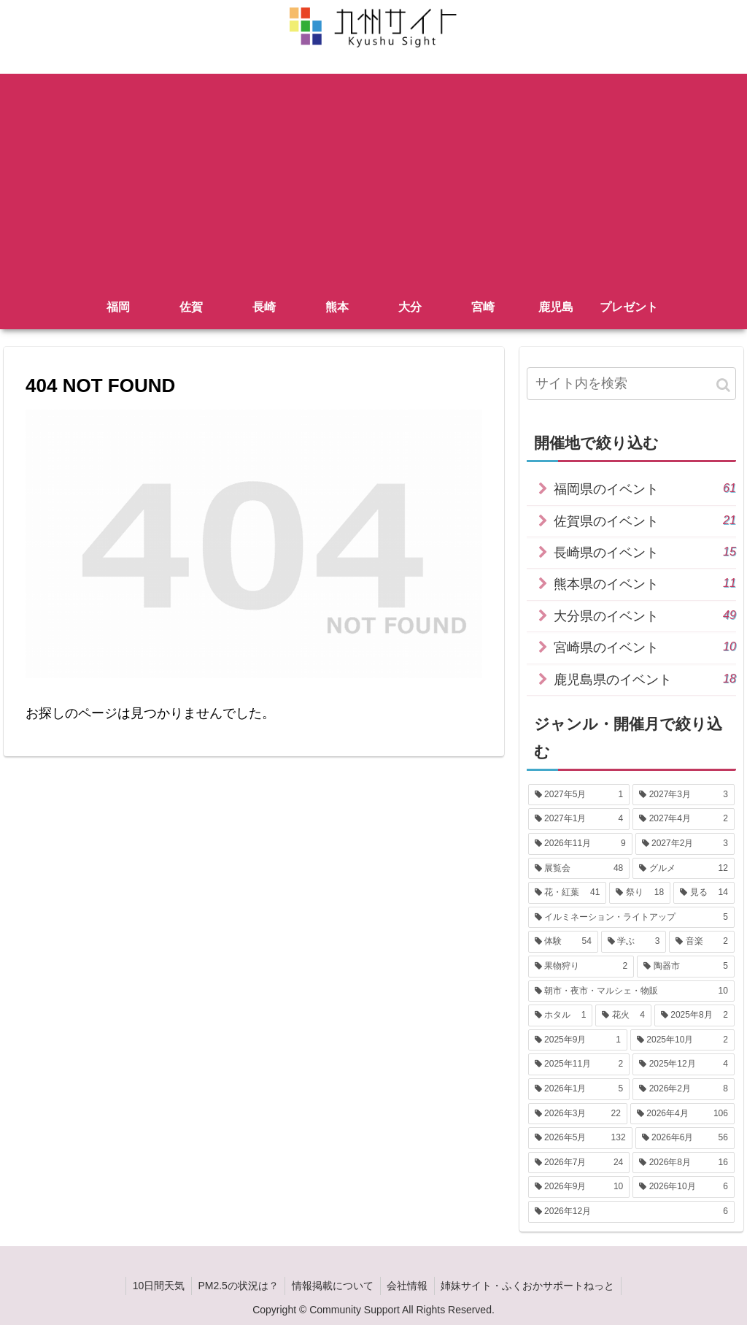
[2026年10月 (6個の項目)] (683, 1187)
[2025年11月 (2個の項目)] (579, 1064)
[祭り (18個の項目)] (639, 893)
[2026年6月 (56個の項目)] (685, 1138)
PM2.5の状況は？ (236, 1285)
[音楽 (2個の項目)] (702, 942)
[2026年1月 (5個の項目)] (579, 1089)
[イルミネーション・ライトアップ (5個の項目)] (631, 918)
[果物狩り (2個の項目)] (581, 967)
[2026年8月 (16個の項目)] (683, 1163)
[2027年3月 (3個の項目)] (683, 795)
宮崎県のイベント (645, 646)
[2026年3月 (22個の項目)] (577, 1114)
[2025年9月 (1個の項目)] (577, 1040)
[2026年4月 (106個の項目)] (682, 1114)
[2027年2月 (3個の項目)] (685, 844)
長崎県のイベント (645, 551)
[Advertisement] (373, 176)
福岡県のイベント (645, 488)
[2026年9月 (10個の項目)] (579, 1187)
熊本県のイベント (645, 583)
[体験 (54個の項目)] (563, 942)
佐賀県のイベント (645, 520)
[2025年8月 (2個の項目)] (694, 1015)
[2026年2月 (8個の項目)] (683, 1089)
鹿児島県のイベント (645, 678)
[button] (723, 385)
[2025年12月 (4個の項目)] (683, 1064)
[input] (631, 383)
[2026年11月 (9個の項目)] (580, 844)
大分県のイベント (645, 615)
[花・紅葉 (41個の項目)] (567, 893)
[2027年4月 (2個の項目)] (683, 819)
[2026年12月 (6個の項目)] (631, 1212)
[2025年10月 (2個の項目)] (682, 1040)
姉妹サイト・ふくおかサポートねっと (532, 1285)
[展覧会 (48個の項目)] (579, 869)
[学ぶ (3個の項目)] (634, 942)
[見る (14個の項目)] (704, 893)
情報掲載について (333, 1285)
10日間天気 (154, 1285)
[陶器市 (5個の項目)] (686, 967)
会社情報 (409, 1285)
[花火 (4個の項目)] (623, 1015)
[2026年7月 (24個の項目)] (579, 1163)
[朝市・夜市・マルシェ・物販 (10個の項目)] (631, 991)
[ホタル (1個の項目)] (560, 1015)
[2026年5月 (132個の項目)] (580, 1138)
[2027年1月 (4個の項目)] (579, 819)
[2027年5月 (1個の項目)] (579, 795)
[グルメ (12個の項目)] (683, 869)
